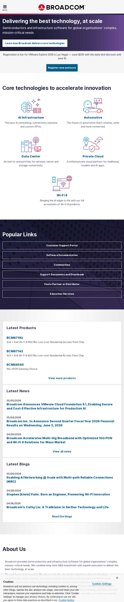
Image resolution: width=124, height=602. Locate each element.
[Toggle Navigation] (5, 8)
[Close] (117, 578)
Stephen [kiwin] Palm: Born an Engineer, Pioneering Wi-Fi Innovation (58, 494)
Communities (62, 264)
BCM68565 (15, 364)
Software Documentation (62, 255)
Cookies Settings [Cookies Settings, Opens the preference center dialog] (102, 583)
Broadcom (62, 7)
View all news (62, 451)
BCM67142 (15, 351)
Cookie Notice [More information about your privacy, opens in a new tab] (66, 600)
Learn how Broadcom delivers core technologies (35, 43)
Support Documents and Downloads (62, 274)
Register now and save (62, 67)
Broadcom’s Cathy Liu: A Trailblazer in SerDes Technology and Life (58, 507)
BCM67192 (15, 337)
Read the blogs (62, 516)
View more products (62, 378)
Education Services (62, 293)
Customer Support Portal (62, 245)
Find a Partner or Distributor (62, 284)
